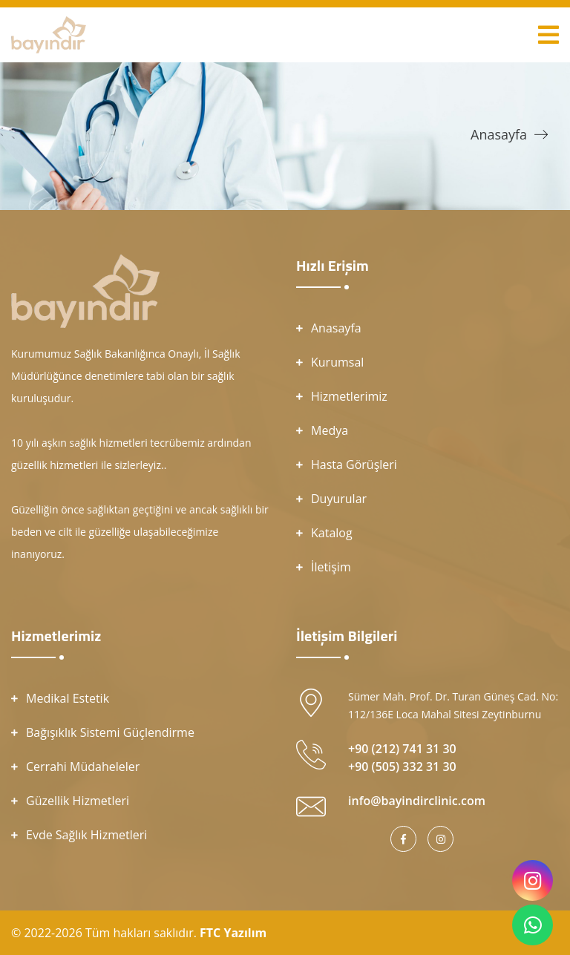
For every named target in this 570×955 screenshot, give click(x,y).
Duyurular (339, 498)
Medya (329, 430)
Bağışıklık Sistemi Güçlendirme (110, 732)
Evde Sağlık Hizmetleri (86, 835)
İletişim (331, 567)
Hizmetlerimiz (349, 396)
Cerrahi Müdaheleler (83, 766)
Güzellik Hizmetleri (77, 800)
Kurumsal (337, 362)
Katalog (332, 533)
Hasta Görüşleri (354, 464)
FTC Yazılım (233, 933)
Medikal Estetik (67, 698)
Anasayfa (499, 134)
